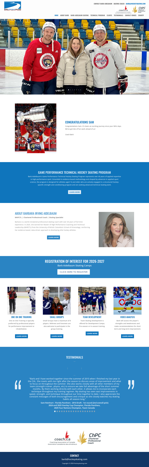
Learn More (74, 192)
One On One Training (21, 317)
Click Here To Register (74, 271)
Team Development (92, 317)
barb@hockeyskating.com (136, 3)
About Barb (64, 15)
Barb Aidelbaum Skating (80, 15)
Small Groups (57, 317)
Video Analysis (127, 317)
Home (56, 15)
